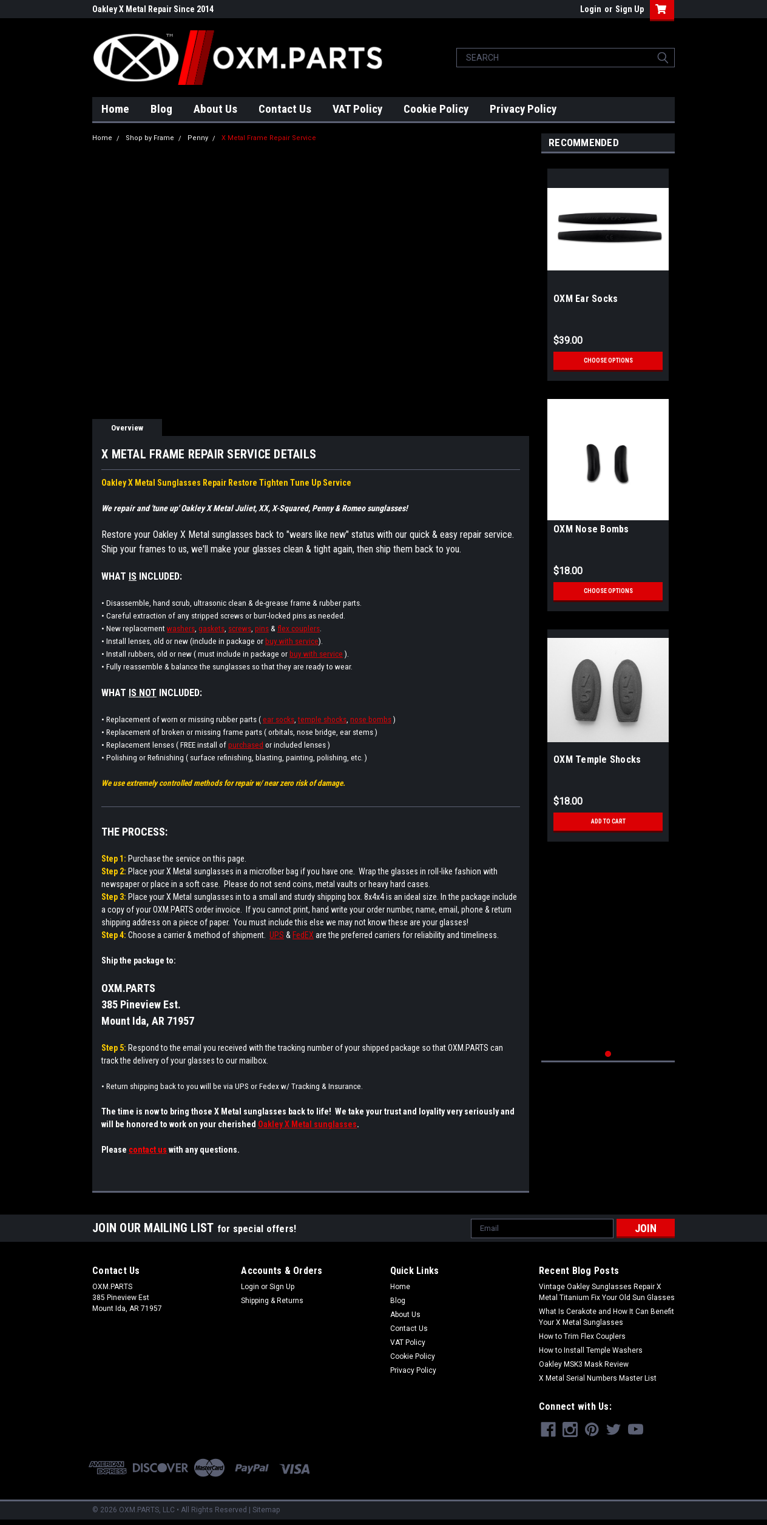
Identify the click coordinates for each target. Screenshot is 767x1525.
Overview (127, 427)
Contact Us (284, 109)
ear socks (278, 719)
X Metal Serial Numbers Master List (598, 1378)
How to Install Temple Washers (591, 1350)
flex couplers (298, 628)
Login (590, 9)
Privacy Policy (523, 109)
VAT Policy (357, 109)
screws (239, 628)
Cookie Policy (436, 109)
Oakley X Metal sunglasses (307, 1124)
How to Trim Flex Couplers (582, 1336)
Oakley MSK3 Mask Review (584, 1364)
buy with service (292, 641)
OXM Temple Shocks (597, 759)
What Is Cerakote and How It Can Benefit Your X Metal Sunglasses (606, 1317)
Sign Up (629, 9)
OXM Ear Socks (585, 298)
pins (262, 628)
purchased (245, 744)
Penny (198, 138)
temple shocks (322, 719)
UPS (276, 935)
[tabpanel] (608, 270)
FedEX (303, 935)
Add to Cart (608, 821)
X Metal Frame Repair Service (268, 138)
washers (181, 628)
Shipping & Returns (272, 1300)
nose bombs (370, 719)
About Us (215, 109)
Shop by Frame (150, 138)
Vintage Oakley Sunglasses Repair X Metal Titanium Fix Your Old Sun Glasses (607, 1292)
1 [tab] (608, 1054)
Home (115, 109)
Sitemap (266, 1510)
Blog (161, 109)
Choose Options (608, 361)
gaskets (211, 628)
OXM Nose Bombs (591, 529)
